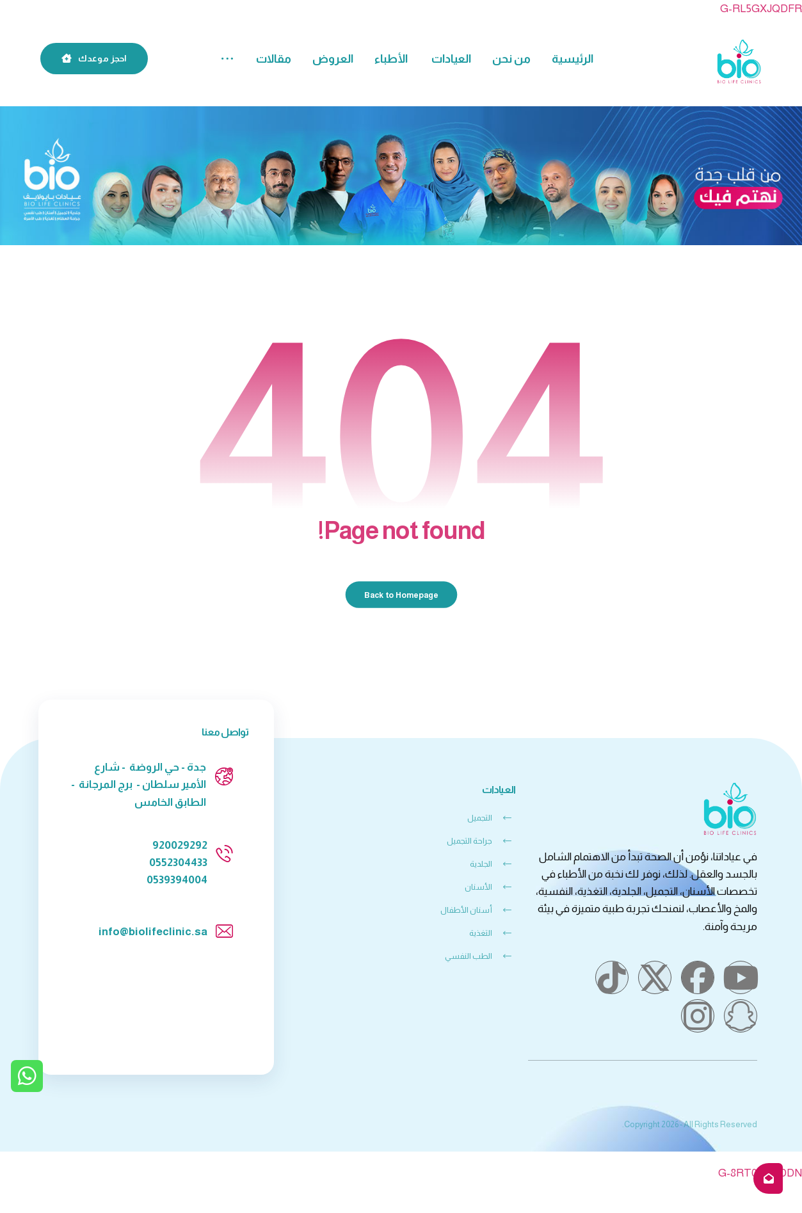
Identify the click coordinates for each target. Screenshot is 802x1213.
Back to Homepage (401, 594)
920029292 (179, 845)
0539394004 (177, 880)
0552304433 (178, 862)
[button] (227, 59)
